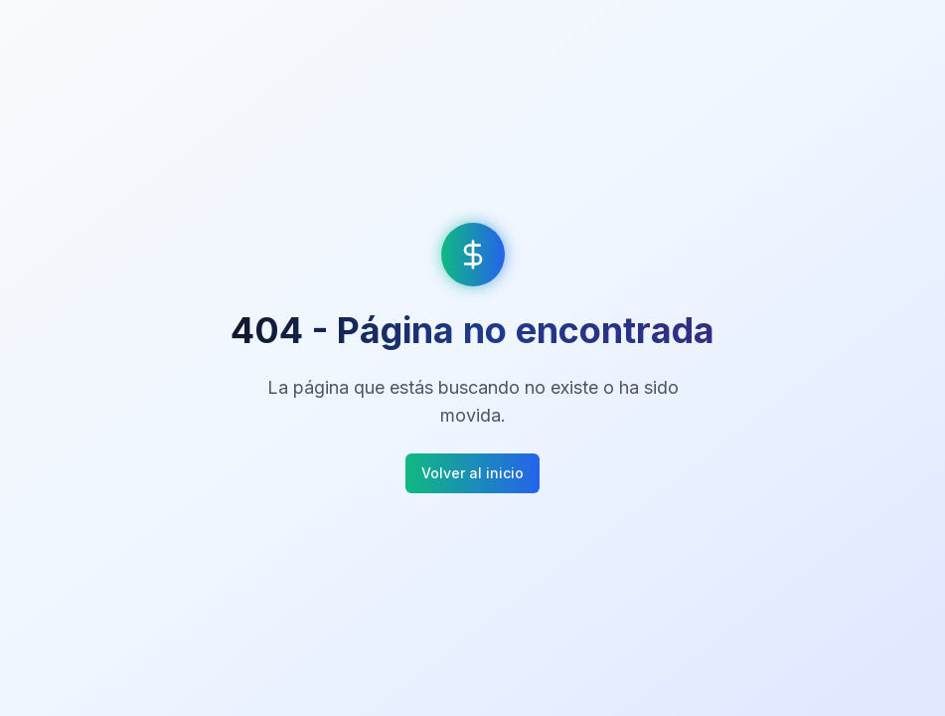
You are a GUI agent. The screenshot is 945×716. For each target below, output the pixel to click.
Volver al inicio (472, 472)
